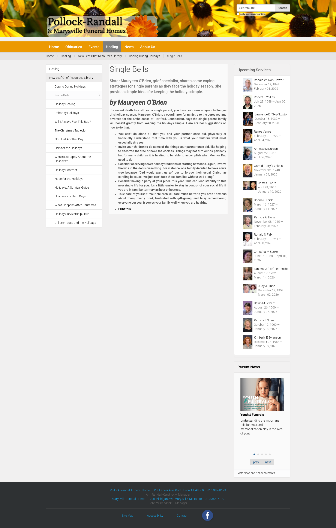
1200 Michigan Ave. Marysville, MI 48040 (175, 499)
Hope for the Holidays (69, 178)
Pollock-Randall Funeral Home (130, 490)
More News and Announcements (256, 473)
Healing (112, 47)
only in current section (253, 14)
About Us (147, 47)
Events (93, 47)
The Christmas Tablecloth (71, 130)
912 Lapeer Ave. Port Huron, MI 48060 (178, 490)
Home (54, 47)
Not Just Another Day (69, 139)
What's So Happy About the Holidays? (73, 159)
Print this (124, 209)
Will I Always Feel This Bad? (73, 121)
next (268, 462)
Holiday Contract (66, 170)
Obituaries (73, 47)
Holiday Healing (65, 104)
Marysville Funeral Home (128, 499)
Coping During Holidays (144, 56)
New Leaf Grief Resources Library (100, 56)
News (129, 47)
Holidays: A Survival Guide (72, 187)
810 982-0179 (216, 490)
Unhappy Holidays (67, 113)
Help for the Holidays (68, 148)
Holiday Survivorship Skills (72, 214)
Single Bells (62, 95)
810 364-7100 (215, 499)
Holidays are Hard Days (70, 196)
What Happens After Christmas (75, 205)
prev (256, 462)
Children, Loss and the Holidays (75, 222)
